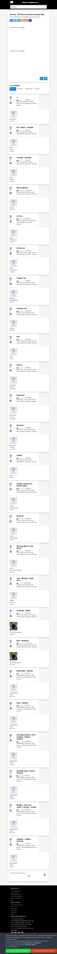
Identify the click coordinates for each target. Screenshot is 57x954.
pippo (18, 460)
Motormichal (20, 615)
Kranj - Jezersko (22, 703)
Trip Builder (13, 916)
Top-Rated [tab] (20, 89)
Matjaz (18, 220)
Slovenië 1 (20, 425)
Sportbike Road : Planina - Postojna (26, 772)
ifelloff (12, 928)
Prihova (19, 365)
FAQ (12, 908)
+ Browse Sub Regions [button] (16, 17)
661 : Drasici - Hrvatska (25, 127)
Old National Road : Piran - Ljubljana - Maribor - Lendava (26, 737)
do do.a (19, 216)
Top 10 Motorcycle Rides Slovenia (31, 17)
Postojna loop (22, 308)
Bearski (13, 926)
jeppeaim (13, 932)
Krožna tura (21, 248)
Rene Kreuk (20, 369)
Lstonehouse (14, 936)
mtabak (18, 585)
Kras (18, 336)
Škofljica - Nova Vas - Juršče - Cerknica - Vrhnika (26, 806)
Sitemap (25, 948)
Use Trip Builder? (15, 900)
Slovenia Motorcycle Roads (29, 103)
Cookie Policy (39, 948)
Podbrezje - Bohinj (23, 610)
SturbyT (19, 490)
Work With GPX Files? (16, 902)
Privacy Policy (31, 948)
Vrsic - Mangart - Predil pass (25, 579)
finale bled (20, 395)
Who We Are (14, 918)
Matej (18, 132)
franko (18, 341)
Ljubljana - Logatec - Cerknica (24, 840)
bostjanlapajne (20, 675)
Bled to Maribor (22, 187)
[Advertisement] (28, 39)
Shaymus (13, 930)
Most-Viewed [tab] (28, 89)
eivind (18, 552)
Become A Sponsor (16, 906)
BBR (19, 926)
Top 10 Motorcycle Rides (17, 912)
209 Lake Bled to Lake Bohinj (25, 547)
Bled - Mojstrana (23, 640)
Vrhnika (19, 455)
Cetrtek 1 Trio (21, 278)
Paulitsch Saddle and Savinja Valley (24, 485)
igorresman (20, 102)
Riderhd (13, 934)
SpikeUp (19, 192)
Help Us (13, 922)
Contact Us (13, 920)
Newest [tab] (13, 89)
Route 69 (20, 516)
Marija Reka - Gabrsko (25, 671)
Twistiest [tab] (37, 89)
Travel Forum (14, 914)
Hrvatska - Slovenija (24, 157)
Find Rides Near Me (16, 898)
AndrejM (19, 283)
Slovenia (19, 105)
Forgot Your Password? (17, 904)
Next (44, 878)
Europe (18, 103)
